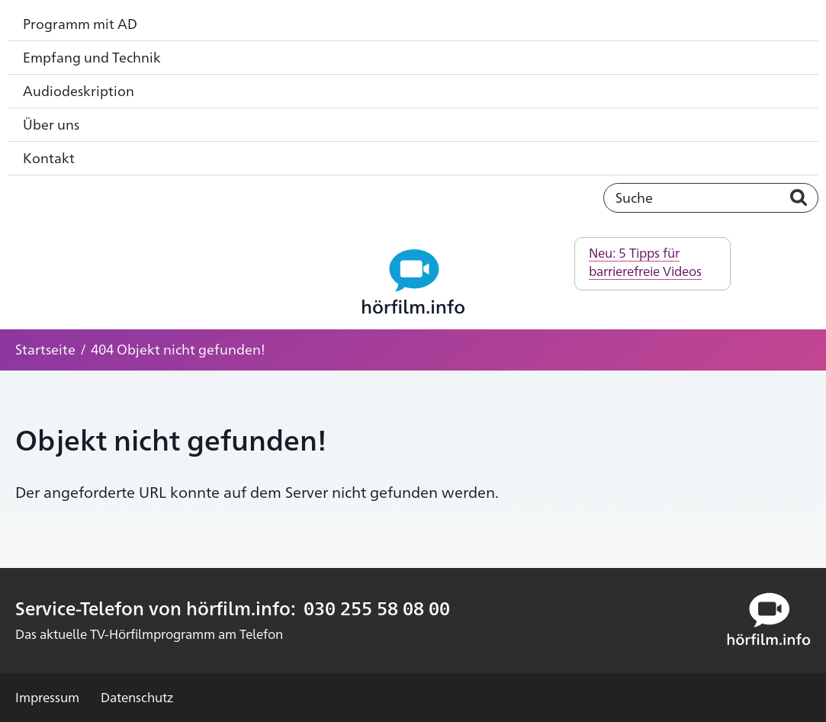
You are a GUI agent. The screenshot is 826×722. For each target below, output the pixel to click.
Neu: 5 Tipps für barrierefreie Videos (645, 261)
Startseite (45, 348)
